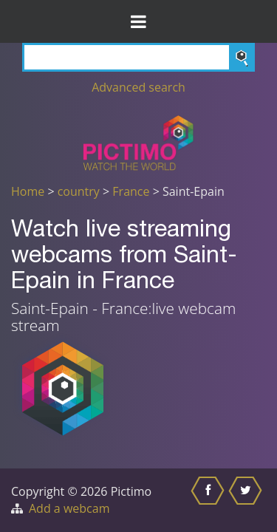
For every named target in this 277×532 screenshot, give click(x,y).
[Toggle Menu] (138, 21)
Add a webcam (69, 508)
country (79, 191)
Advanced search (138, 87)
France (130, 191)
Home (27, 191)
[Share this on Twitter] (247, 500)
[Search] (138, 57)
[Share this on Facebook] (209, 500)
